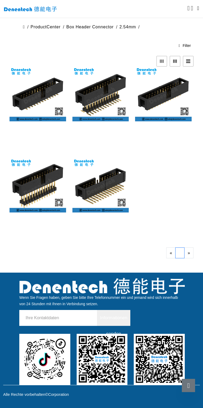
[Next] (188, 252)
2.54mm (127, 27)
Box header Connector (90, 27)
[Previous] (171, 252)
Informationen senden (113, 320)
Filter (185, 45)
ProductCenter (46, 27)
